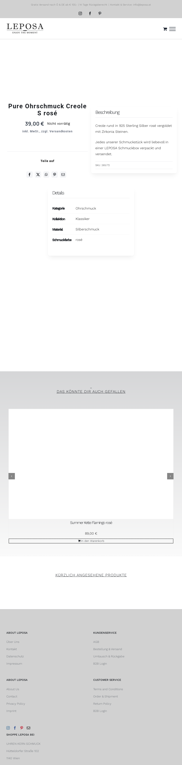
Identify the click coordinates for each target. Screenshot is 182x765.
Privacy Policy (15, 703)
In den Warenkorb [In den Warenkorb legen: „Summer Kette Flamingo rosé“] (92, 540)
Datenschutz (15, 656)
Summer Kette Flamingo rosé (91, 522)
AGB (96, 642)
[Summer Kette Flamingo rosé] (91, 464)
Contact (11, 696)
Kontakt (11, 649)
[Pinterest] (54, 174)
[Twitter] (38, 174)
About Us (12, 689)
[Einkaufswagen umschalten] (165, 29)
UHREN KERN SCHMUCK (23, 743)
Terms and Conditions (108, 689)
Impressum (14, 663)
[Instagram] (8, 728)
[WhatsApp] (46, 174)
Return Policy (102, 703)
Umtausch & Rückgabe (108, 656)
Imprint (11, 711)
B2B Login (100, 663)
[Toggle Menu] (172, 29)
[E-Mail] (63, 174)
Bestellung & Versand (107, 649)
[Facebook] (29, 174)
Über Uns (12, 642)
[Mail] (28, 728)
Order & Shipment (105, 696)
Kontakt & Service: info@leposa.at (130, 4)
